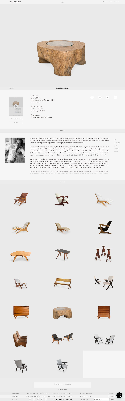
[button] (119, 395)
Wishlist (105, 2)
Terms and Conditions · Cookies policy (62, 399)
